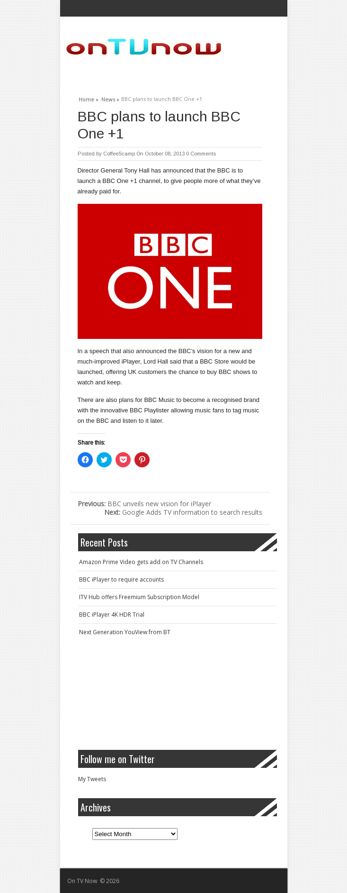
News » (110, 98)
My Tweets (92, 779)
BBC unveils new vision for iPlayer (144, 503)
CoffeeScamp (119, 153)
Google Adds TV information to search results (183, 512)
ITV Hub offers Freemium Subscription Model (139, 597)
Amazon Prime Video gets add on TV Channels (141, 562)
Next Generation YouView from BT (124, 632)
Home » (88, 98)
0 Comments (201, 153)
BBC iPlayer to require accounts (121, 579)
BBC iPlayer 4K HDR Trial (111, 615)
